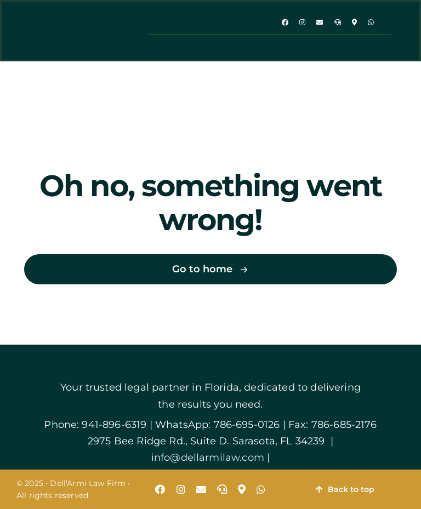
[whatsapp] (371, 22)
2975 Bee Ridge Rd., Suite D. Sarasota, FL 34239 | (210, 441)
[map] (354, 22)
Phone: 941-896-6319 (95, 425)
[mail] (319, 22)
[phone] (337, 22)
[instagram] (302, 22)
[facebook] (285, 22)
